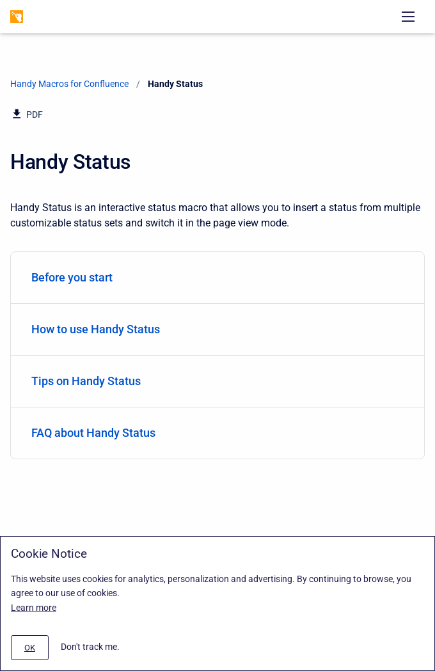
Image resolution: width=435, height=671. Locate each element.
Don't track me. (90, 647)
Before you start (215, 277)
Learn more (33, 608)
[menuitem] (217, 278)
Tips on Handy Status (215, 381)
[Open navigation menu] (408, 17)
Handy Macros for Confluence (69, 84)
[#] (30, 647)
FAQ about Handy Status (215, 432)
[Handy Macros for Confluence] (16, 16)
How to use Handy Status (215, 329)
